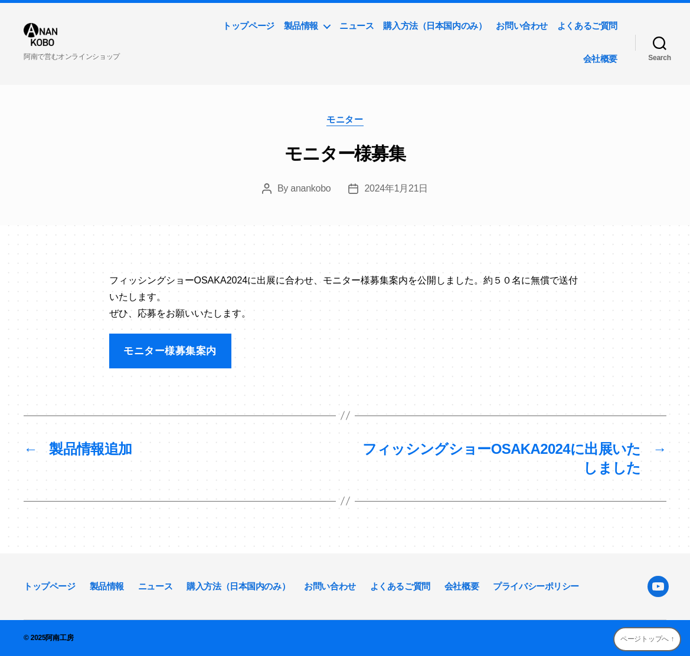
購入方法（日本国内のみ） (434, 26)
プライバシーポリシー (536, 586)
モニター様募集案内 (170, 351)
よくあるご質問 (587, 26)
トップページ (248, 26)
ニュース (356, 26)
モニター (344, 119)
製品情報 (301, 26)
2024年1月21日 (396, 188)
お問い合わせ (522, 26)
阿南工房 (59, 638)
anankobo (310, 188)
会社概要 (600, 59)
